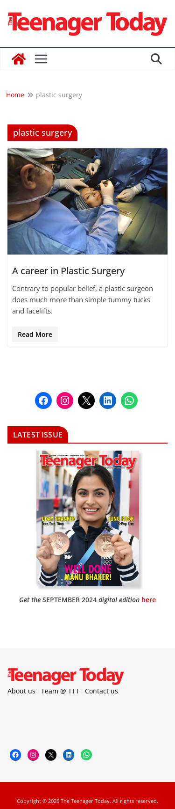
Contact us (101, 690)
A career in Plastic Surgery (68, 270)
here (148, 599)
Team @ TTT (60, 690)
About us (21, 690)
